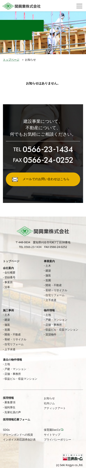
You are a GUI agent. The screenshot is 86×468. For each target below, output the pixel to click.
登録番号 (9, 277)
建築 (48, 270)
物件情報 (49, 310)
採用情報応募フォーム (16, 419)
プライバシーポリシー (57, 439)
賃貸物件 (50, 334)
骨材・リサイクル (56, 290)
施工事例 (8, 310)
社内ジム (49, 403)
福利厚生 (9, 407)
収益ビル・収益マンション (61, 329)
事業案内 (49, 261)
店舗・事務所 (53, 324)
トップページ (11, 59)
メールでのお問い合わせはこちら (46, 179)
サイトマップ (52, 434)
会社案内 (8, 268)
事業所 (8, 282)
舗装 (48, 275)
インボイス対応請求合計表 (19, 439)
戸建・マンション (56, 319)
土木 (48, 265)
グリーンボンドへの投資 (18, 434)
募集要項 (9, 402)
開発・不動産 (53, 285)
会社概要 (9, 272)
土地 (48, 315)
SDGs (6, 430)
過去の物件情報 (12, 359)
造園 (48, 280)
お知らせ (49, 398)
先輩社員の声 (12, 412)
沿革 (7, 287)
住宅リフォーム (55, 295)
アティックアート (55, 408)
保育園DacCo (52, 430)
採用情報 (8, 398)
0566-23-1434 (33, 247)
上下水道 (50, 300)
